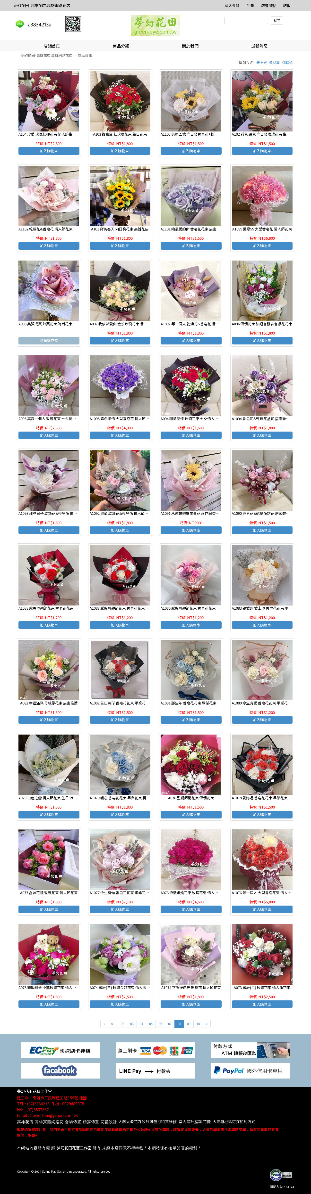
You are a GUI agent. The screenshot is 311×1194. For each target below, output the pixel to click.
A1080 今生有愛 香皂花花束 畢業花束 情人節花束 (271, 702)
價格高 (274, 62)
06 (160, 1023)
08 (179, 1023)
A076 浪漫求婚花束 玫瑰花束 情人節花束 (193, 892)
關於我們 (190, 46)
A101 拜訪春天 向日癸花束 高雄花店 (120, 228)
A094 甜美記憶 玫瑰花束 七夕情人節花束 (193, 418)
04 (141, 1023)
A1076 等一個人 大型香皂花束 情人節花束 (265, 892)
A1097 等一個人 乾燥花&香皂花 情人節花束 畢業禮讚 (203, 323)
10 (198, 1023)
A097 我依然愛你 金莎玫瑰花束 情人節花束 (124, 323)
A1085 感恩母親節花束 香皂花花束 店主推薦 (196, 608)
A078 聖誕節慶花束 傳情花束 (191, 797)
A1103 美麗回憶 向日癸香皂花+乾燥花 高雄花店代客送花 (206, 134)
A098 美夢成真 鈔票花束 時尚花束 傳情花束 (53, 323)
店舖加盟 (268, 5)
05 (151, 1023)
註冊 (250, 5)
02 (122, 1023)
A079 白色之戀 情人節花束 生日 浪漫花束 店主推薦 (58, 797)
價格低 (287, 62)
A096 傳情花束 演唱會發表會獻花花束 (262, 323)
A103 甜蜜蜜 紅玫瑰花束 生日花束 (120, 134)
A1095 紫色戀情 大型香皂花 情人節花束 (121, 418)
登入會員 (232, 5)
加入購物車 (49, 150)
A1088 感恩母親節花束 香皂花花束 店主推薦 (53, 608)
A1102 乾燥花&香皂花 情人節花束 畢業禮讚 (53, 228)
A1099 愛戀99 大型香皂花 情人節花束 (262, 228)
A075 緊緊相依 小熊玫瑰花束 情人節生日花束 (54, 987)
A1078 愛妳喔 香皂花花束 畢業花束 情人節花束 (269, 797)
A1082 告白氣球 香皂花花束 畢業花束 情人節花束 (129, 702)
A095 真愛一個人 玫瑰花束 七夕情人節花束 (52, 418)
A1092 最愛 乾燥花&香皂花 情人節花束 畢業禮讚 (128, 513)
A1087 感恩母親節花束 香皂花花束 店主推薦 (125, 608)
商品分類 (121, 46)
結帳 (286, 5)
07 (170, 1023)
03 (132, 1023)
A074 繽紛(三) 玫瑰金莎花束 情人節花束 (122, 987)
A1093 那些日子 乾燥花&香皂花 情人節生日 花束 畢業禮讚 (64, 513)
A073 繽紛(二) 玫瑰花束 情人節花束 (262, 987)
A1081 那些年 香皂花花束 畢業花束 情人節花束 (198, 702)
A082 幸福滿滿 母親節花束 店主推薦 (49, 702)
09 (188, 1023)
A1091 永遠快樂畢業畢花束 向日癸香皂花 (194, 513)
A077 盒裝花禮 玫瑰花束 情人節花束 (49, 892)
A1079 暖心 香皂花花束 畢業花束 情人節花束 (125, 797)
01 (113, 1023)
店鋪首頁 (51, 46)
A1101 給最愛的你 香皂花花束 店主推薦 (192, 228)
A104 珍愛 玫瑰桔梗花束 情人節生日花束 (50, 134)
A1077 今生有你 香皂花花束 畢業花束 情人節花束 (129, 892)
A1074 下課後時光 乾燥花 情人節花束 (191, 987)
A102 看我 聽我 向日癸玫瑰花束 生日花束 (264, 134)
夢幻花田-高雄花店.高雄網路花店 (41, 5)
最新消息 (259, 46)
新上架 (261, 62)
